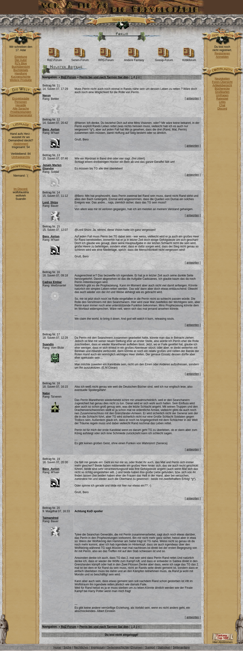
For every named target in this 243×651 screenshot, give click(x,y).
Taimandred (50, 518)
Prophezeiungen (20, 112)
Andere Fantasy (134, 59)
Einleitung (20, 56)
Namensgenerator (20, 115)
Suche (126, 19)
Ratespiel (222, 98)
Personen (21, 102)
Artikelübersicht (222, 85)
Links (222, 102)
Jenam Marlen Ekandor (51, 167)
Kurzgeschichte (20, 76)
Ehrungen (136, 647)
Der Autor (21, 60)
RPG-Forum (106, 59)
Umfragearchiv (20, 157)
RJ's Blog (21, 63)
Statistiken (163, 647)
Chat (222, 105)
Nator (46, 393)
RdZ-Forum (54, 59)
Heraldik (20, 105)
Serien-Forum (80, 59)
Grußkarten (222, 92)
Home (116, 19)
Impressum (98, 647)
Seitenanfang (181, 647)
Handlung (21, 73)
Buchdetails (20, 70)
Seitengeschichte (118, 647)
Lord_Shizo (50, 202)
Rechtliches (81, 647)
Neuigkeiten (222, 78)
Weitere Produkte (21, 80)
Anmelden (222, 56)
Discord (222, 108)
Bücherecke (222, 88)
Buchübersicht (21, 66)
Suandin (48, 344)
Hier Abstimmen (222, 641)
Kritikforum (189, 59)
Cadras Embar (52, 282)
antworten (193, 98)
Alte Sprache (21, 108)
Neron (46, 95)
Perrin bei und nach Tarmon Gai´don (104, 77)
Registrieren (222, 53)
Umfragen (222, 95)
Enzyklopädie (20, 98)
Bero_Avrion (51, 129)
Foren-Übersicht (222, 82)
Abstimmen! (20, 143)
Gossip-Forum (164, 59)
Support (150, 647)
